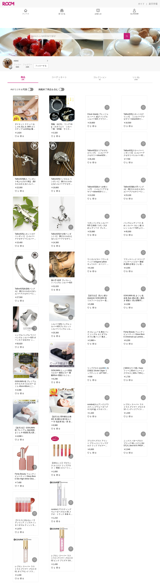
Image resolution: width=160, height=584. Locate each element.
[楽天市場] (153, 3)
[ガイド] (141, 3)
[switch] (30, 89)
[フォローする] (40, 65)
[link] (25, 108)
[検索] (127, 36)
